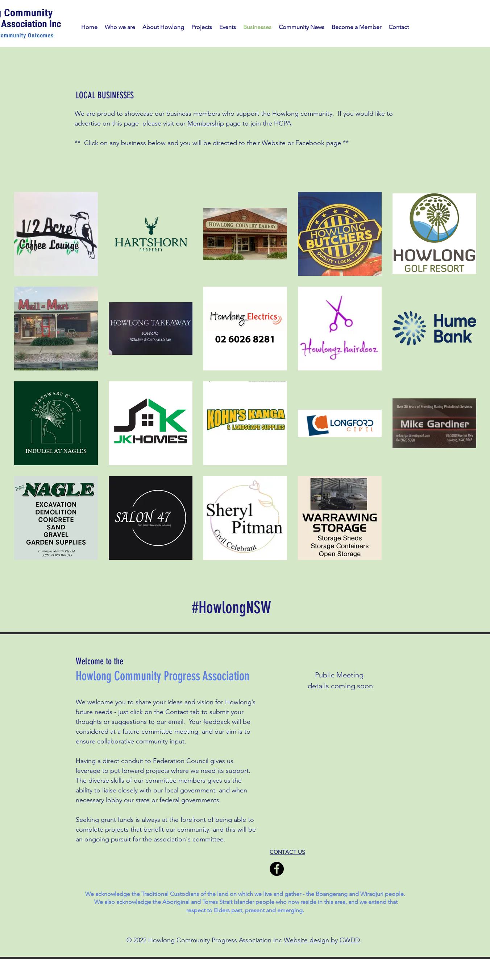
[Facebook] (277, 869)
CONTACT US (287, 852)
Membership (205, 123)
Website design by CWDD (322, 940)
